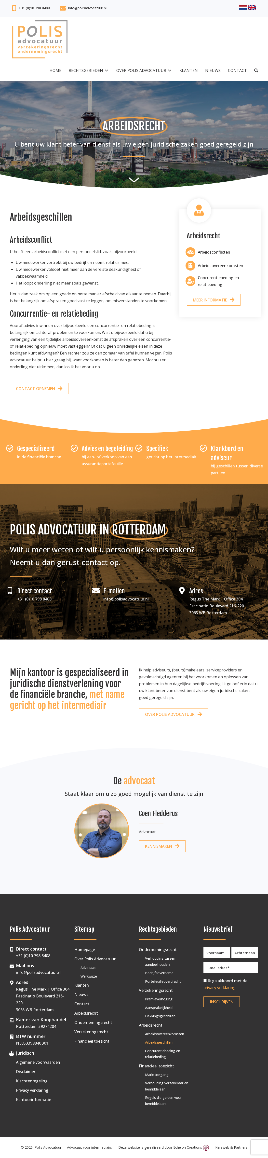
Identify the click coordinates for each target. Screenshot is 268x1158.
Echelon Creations (191, 1147)
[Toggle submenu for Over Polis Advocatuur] (170, 70)
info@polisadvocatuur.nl (87, 8)
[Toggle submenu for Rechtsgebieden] (106, 70)
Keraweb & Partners (231, 1147)
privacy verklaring (219, 987)
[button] (256, 70)
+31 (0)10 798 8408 (34, 8)
